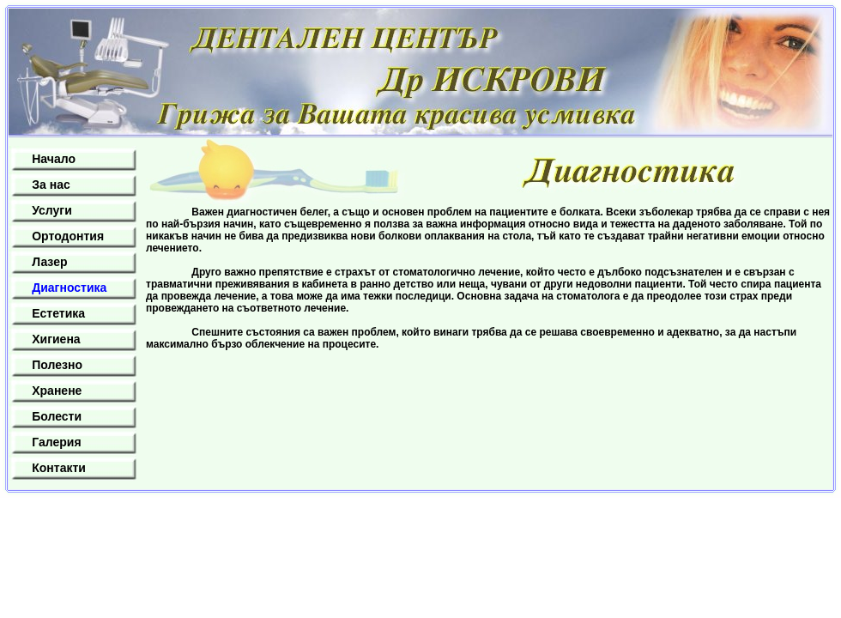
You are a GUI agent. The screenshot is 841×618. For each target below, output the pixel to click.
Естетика (58, 313)
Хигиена (56, 339)
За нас (51, 184)
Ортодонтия (68, 236)
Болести (57, 416)
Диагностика (69, 287)
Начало (54, 159)
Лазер (49, 262)
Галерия (56, 442)
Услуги (52, 210)
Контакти (59, 468)
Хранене (57, 390)
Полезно (57, 365)
